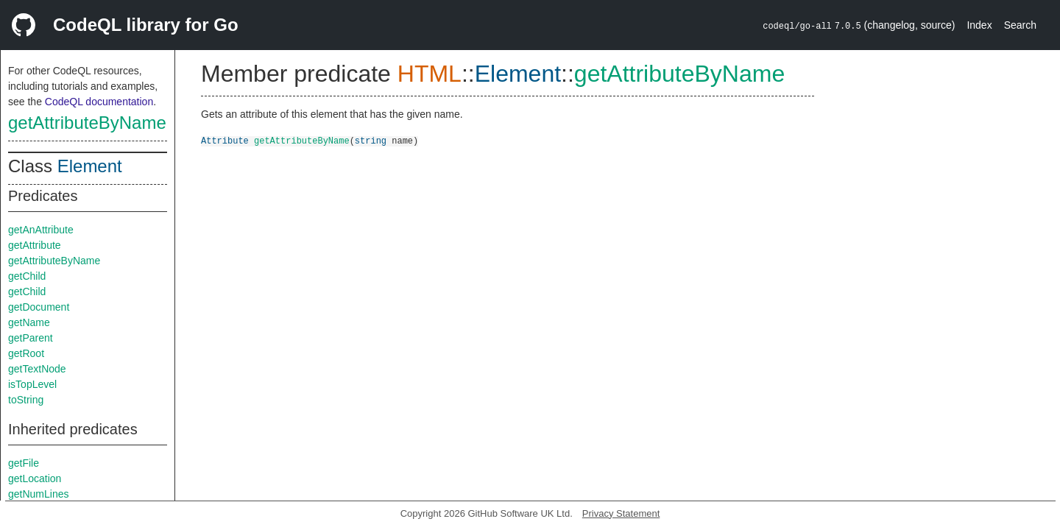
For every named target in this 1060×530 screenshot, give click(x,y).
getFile (23, 463)
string (370, 140)
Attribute (225, 140)
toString (25, 400)
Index (979, 25)
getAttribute (34, 245)
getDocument (38, 307)
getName (29, 322)
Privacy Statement (621, 513)
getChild (27, 276)
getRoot (26, 353)
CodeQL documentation (99, 101)
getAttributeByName (87, 122)
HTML (430, 73)
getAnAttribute (41, 230)
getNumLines (38, 494)
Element (89, 166)
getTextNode (37, 369)
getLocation (34, 478)
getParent (30, 338)
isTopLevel (32, 384)
